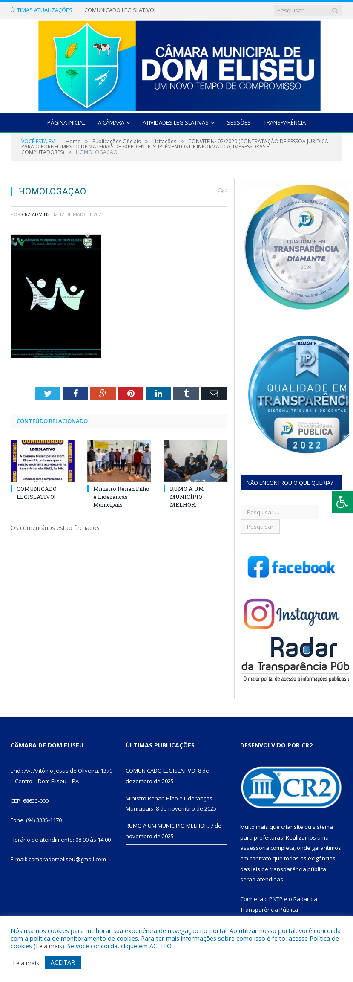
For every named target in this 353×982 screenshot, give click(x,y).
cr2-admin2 (36, 214)
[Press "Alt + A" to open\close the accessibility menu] (342, 502)
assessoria (254, 848)
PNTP (276, 899)
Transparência (285, 122)
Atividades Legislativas (176, 122)
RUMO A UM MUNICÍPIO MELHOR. (187, 496)
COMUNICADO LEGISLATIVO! (119, 10)
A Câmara (111, 122)
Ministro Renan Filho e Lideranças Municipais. (121, 496)
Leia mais (49, 945)
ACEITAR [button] (63, 962)
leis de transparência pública (288, 869)
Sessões (239, 122)
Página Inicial (66, 122)
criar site (292, 827)
